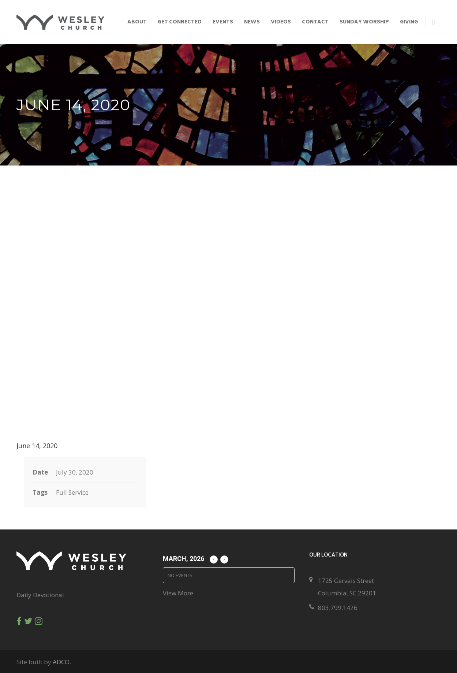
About (137, 22)
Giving (409, 22)
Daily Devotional (40, 595)
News (252, 22)
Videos (281, 22)
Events (223, 22)
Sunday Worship (364, 22)
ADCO (61, 662)
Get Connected (180, 22)
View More (178, 593)
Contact (315, 22)
